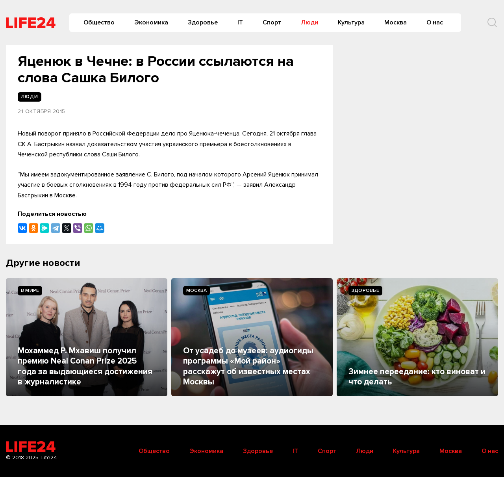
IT (240, 22)
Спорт (272, 22)
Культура (351, 22)
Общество (99, 22)
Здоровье (203, 22)
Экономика (151, 22)
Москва (395, 22)
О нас (434, 22)
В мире (30, 290)
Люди (309, 22)
